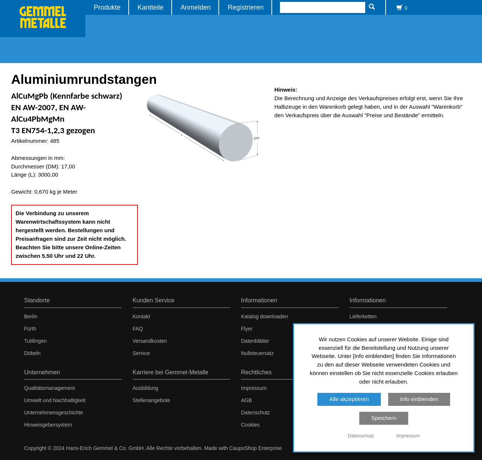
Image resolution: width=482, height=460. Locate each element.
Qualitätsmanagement (49, 388)
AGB (246, 400)
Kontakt (141, 316)
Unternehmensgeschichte (53, 412)
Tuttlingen (35, 341)
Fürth (30, 329)
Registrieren (246, 7)
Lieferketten (363, 316)
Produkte (107, 7)
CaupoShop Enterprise (255, 448)
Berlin (30, 316)
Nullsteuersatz (257, 353)
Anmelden (196, 7)
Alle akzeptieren (349, 399)
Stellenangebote (151, 400)
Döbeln (32, 353)
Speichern (383, 418)
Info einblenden (419, 399)
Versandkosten (150, 341)
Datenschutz (255, 412)
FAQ (138, 329)
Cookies (250, 425)
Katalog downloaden (264, 316)
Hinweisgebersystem (48, 425)
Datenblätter (255, 341)
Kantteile (151, 7)
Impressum (254, 388)
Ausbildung (145, 388)
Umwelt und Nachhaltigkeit (55, 400)
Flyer (246, 329)
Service (141, 353)
